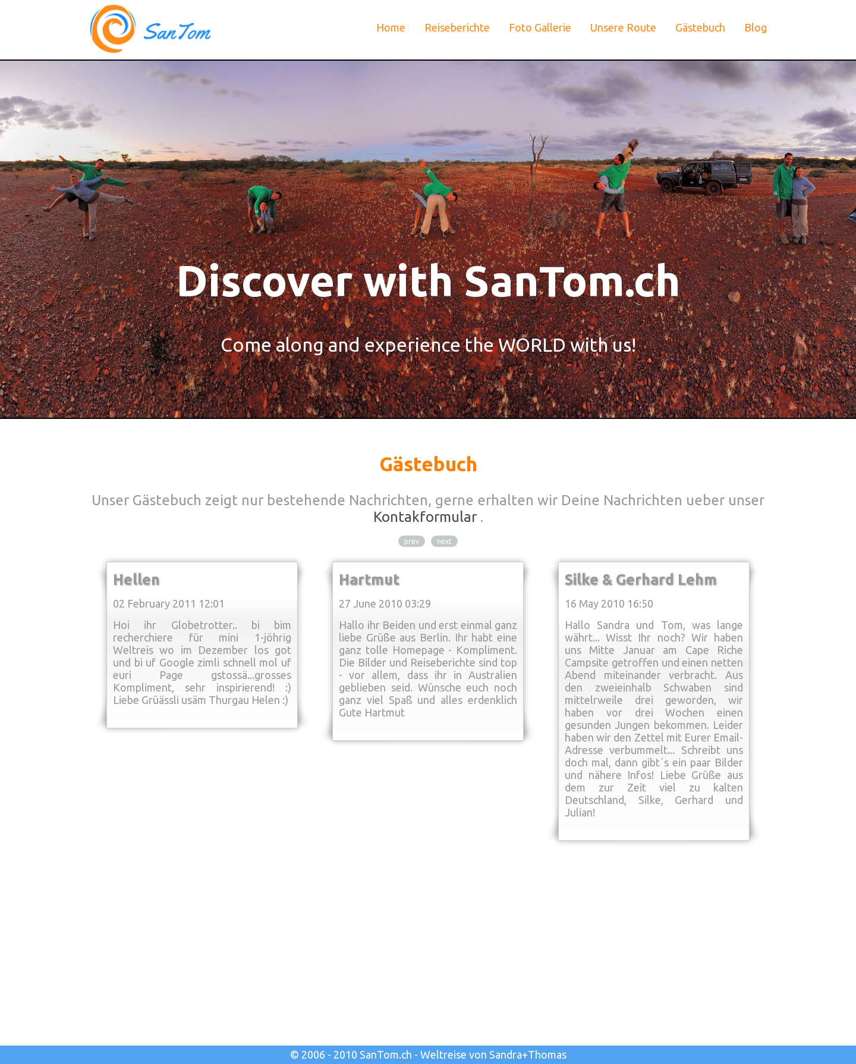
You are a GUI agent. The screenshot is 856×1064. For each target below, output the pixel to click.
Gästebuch (700, 27)
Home (390, 27)
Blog (755, 27)
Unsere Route (623, 27)
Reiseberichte (457, 27)
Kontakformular (425, 517)
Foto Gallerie (540, 27)
